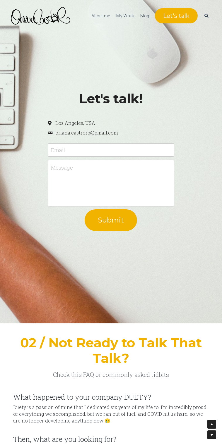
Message (62, 167)
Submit (111, 220)
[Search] (206, 16)
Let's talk (176, 16)
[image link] (39, 15)
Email (58, 149)
